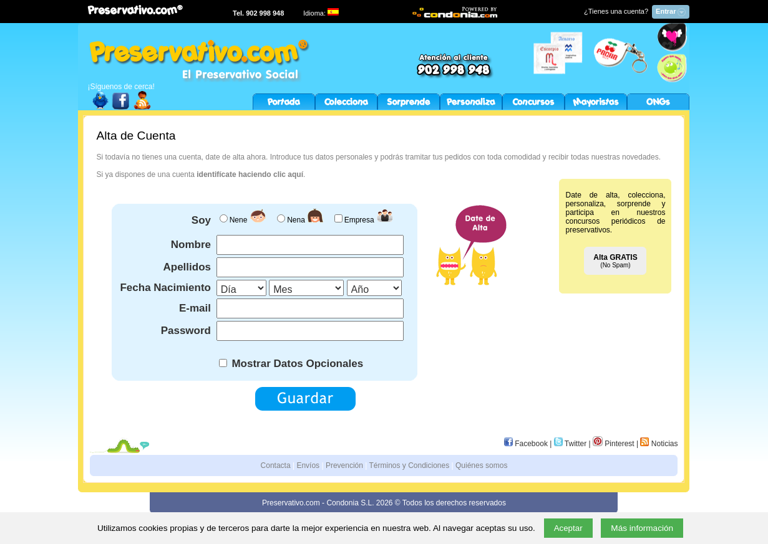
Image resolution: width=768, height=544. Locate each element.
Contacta (276, 465)
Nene (239, 220)
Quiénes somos (481, 465)
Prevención (344, 465)
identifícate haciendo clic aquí (250, 174)
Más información (642, 528)
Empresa (359, 220)
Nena (296, 220)
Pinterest (613, 443)
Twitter (570, 443)
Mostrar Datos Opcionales (296, 364)
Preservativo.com (291, 503)
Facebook (526, 443)
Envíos (307, 465)
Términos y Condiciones (409, 465)
